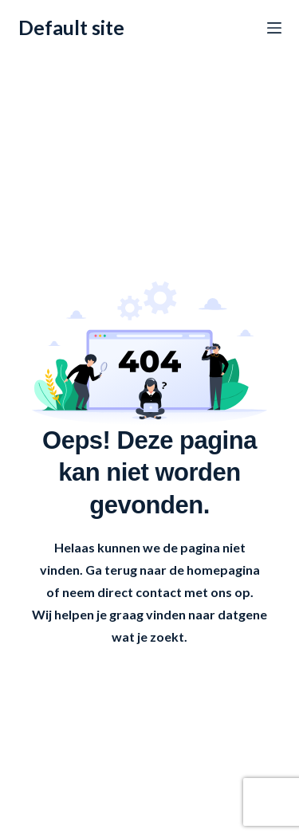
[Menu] (274, 28)
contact (159, 591)
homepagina (223, 569)
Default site (71, 27)
